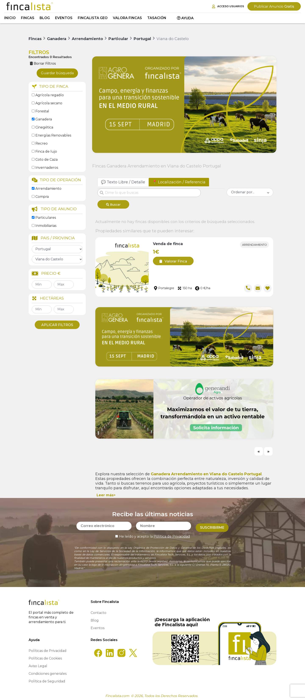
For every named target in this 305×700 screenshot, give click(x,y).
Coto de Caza (46, 160)
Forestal (42, 111)
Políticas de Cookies (45, 657)
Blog (45, 18)
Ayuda (185, 18)
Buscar (113, 204)
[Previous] (258, 450)
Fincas (27, 18)
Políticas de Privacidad (48, 649)
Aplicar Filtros (57, 325)
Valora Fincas (127, 18)
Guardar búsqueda (57, 73)
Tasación (156, 18)
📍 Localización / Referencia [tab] (178, 182)
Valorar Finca (171, 260)
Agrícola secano (48, 103)
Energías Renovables (53, 135)
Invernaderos (46, 168)
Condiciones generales (48, 672)
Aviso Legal (38, 664)
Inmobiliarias (45, 226)
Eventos (63, 18)
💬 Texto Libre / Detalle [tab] (123, 182)
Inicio (10, 18)
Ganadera (43, 119)
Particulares (45, 218)
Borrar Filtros (43, 63)
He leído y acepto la (152, 533)
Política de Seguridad (47, 680)
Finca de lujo (46, 151)
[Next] (268, 450)
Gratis (274, 6)
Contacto (98, 611)
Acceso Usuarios (228, 6)
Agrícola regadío (49, 95)
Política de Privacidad (172, 533)
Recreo (41, 143)
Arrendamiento (48, 189)
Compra (42, 197)
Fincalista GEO (93, 18)
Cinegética (44, 127)
